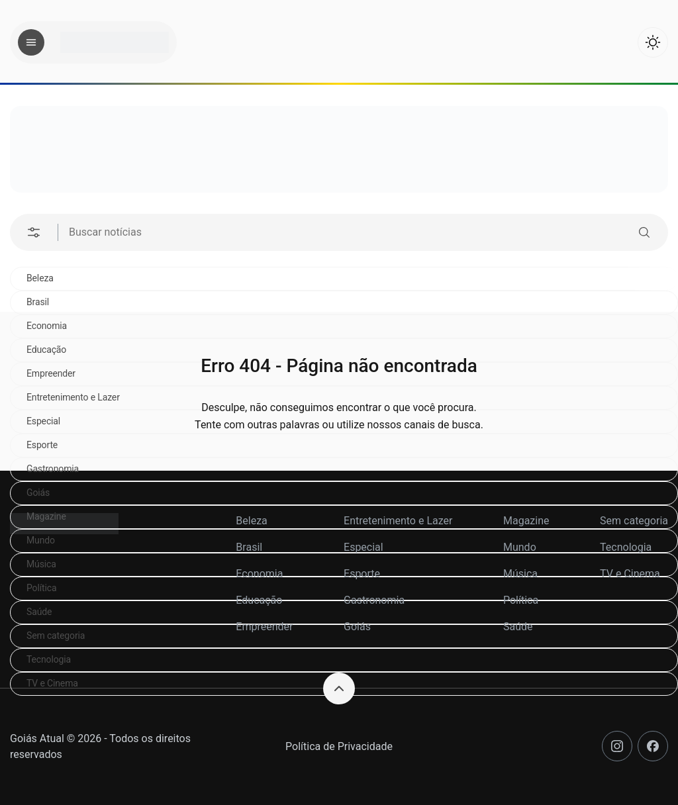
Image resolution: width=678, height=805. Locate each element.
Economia (259, 573)
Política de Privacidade (339, 746)
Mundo (519, 547)
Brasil (37, 302)
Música (520, 573)
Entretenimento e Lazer (398, 520)
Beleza (40, 278)
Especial (363, 547)
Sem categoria (634, 520)
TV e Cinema (630, 573)
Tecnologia (48, 659)
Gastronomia (52, 468)
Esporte (362, 573)
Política (520, 600)
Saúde (518, 626)
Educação (259, 600)
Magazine (526, 520)
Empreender (264, 626)
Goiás (38, 492)
